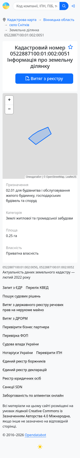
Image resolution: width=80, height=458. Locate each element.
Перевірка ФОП (15, 335)
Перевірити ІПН (49, 352)
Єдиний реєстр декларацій (25, 369)
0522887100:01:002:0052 (56, 267)
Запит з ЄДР (12, 287)
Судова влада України (21, 344)
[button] (9, 100)
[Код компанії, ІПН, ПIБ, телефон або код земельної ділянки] (36, 6)
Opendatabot (35, 435)
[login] (72, 6)
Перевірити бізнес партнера (26, 327)
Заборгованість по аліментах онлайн (33, 395)
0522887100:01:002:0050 (20, 267)
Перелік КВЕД (37, 287)
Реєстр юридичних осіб (22, 378)
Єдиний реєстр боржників (24, 361)
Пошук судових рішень (22, 296)
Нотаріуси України (18, 352)
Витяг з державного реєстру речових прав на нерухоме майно (33, 307)
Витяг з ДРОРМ (15, 318)
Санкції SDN (12, 387)
